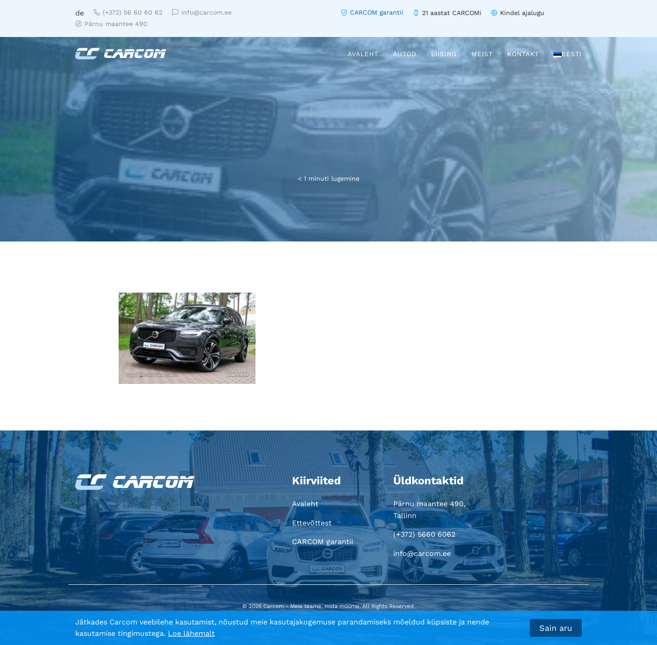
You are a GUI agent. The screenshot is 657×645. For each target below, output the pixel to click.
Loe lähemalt (191, 633)
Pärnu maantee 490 (111, 23)
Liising (444, 54)
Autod (405, 54)
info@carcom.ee (202, 12)
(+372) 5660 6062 (424, 534)
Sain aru (555, 628)
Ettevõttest (312, 523)
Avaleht (363, 54)
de (79, 13)
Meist (482, 54)
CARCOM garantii (376, 12)
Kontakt (523, 54)
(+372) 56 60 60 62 (128, 12)
